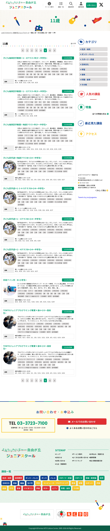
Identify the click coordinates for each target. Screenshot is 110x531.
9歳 (45, 74)
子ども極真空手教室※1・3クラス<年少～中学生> (25, 91)
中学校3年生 (21, 74)
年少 (40, 69)
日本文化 (85, 64)
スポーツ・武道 (29, 69)
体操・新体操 (38, 291)
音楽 (83, 74)
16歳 (45, 329)
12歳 (58, 74)
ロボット (89, 483)
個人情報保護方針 (96, 461)
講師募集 (81, 5)
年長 (48, 69)
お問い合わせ (91, 5)
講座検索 (71, 5)
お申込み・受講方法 (97, 454)
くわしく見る (101, 190)
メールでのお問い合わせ (82, 421)
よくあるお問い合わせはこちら (81, 428)
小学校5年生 (38, 71)
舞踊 (22, 483)
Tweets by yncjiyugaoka (87, 197)
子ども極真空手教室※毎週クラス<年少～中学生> (25, 124)
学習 (83, 69)
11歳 (53, 74)
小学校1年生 (54, 69)
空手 (36, 69)
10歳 (49, 74)
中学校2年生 (63, 71)
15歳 (71, 74)
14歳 (66, 74)
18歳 (53, 329)
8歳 (42, 74)
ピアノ (54, 488)
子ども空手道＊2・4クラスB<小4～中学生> (22, 249)
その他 (84, 84)
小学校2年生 (63, 69)
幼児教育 (20, 69)
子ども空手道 (29, 77)
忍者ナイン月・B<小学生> (15, 280)
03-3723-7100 (84, 183)
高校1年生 (46, 326)
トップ (58, 454)
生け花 (30, 483)
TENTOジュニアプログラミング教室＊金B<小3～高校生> (27, 347)
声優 (98, 483)
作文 (11, 488)
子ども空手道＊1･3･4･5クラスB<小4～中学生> (24, 188)
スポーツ (30, 291)
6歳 (35, 74)
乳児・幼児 (86, 49)
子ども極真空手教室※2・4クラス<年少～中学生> (25, 58)
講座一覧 (61, 5)
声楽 (38, 488)
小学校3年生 (21, 71)
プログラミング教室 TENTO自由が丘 (28, 332)
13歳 (62, 74)
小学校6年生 (46, 71)
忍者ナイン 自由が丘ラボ (32, 296)
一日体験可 (21, 77)
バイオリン (28, 488)
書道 (73, 483)
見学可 (36, 77)
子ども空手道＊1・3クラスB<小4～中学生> (22, 219)
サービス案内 (49, 5)
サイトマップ (77, 461)
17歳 (49, 329)
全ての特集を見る (99, 113)
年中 (44, 69)
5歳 (31, 74)
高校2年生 (53, 326)
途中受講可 (42, 77)
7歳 (38, 74)
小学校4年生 (29, 71)
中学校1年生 (55, 71)
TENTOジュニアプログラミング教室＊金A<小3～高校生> (27, 311)
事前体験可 (21, 296)
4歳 (27, 74)
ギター (46, 488)
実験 (80, 483)
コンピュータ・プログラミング (26, 324)
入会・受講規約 (61, 464)
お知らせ (59, 457)
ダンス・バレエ (88, 54)
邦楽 (15, 483)
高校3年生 (60, 326)
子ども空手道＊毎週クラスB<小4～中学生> (22, 158)
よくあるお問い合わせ (80, 457)
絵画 (4, 488)
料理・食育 (86, 79)
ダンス (44, 478)
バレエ (53, 478)
